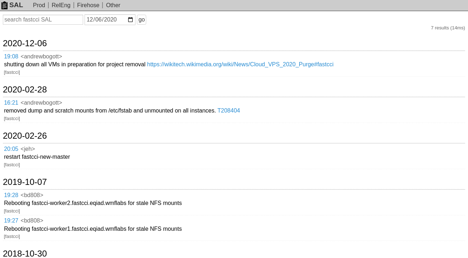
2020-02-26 (33, 93)
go (150, 19)
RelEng (61, 5)
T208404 (289, 76)
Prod (39, 5)
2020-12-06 (33, 36)
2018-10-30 (33, 158)
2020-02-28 (33, 64)
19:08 (18, 48)
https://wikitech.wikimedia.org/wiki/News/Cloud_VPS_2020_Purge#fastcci (300, 48)
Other (113, 5)
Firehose (88, 5)
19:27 (18, 141)
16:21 (18, 76)
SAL (12, 5)
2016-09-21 (33, 186)
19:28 (18, 132)
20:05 (18, 105)
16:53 (18, 198)
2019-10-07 (33, 121)
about (452, 251)
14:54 (18, 170)
